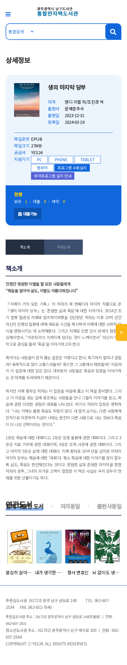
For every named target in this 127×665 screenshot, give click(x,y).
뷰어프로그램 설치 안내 (52, 176)
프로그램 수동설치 (72, 167)
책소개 (25, 247)
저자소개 (63, 247)
